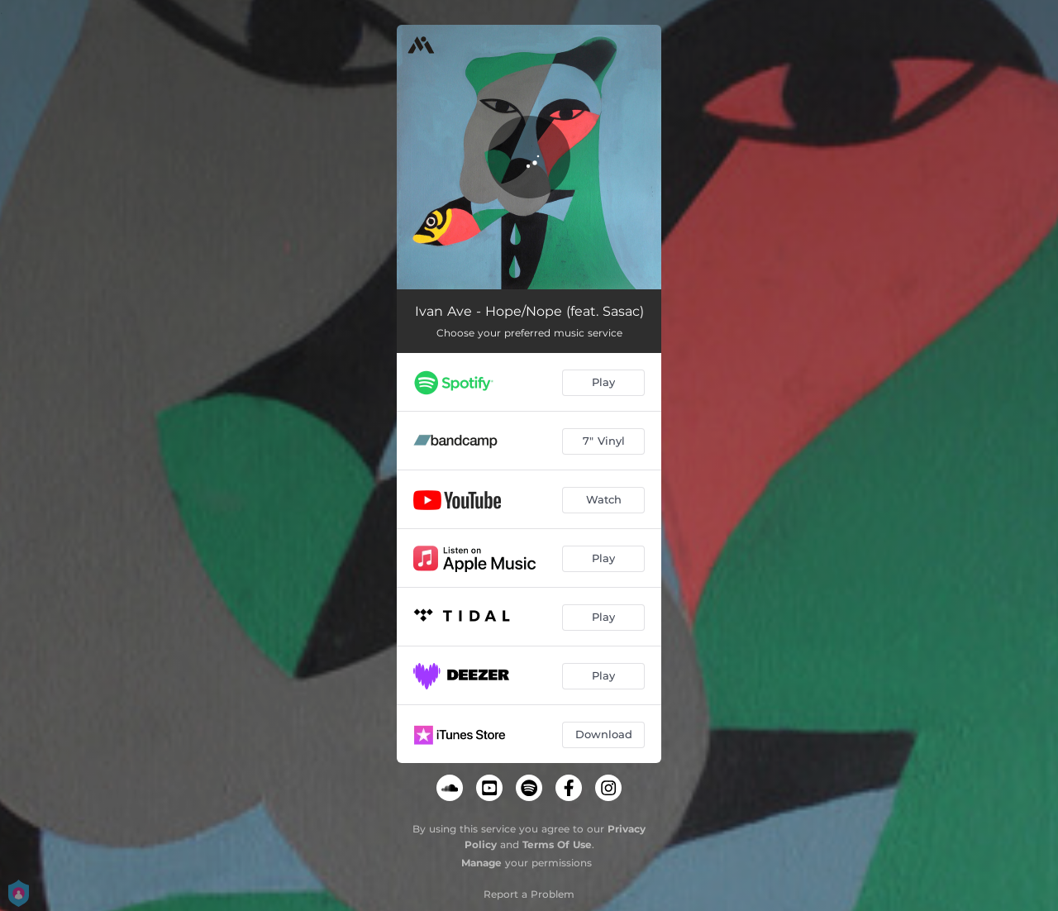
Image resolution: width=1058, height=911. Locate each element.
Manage (481, 862)
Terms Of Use (557, 844)
